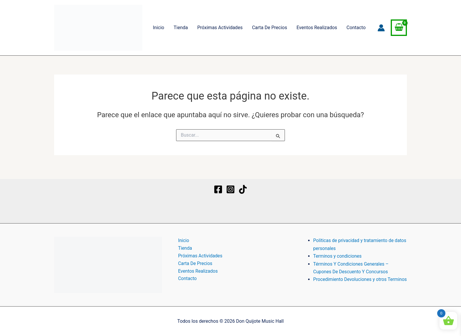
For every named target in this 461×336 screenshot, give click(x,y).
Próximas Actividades (220, 27)
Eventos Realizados (316, 27)
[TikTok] (242, 184)
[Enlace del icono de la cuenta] (381, 28)
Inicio (158, 27)
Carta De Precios (269, 27)
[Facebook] (218, 184)
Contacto (356, 27)
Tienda (180, 27)
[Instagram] (230, 184)
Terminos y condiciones (338, 251)
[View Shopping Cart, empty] (399, 27)
